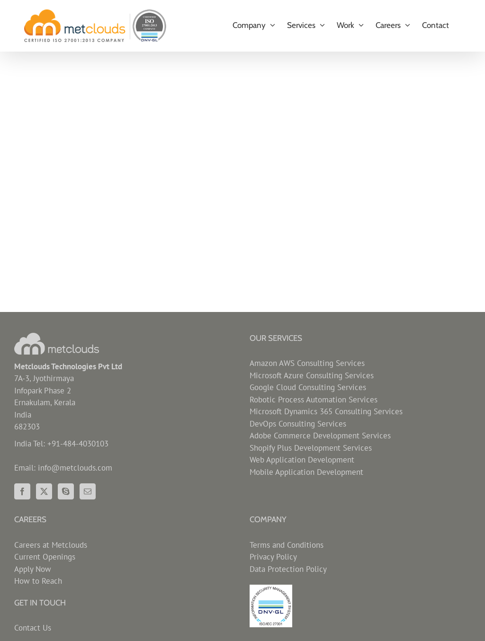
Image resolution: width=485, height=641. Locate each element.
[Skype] (66, 491)
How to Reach (38, 581)
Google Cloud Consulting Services (308, 387)
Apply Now (32, 569)
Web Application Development (302, 459)
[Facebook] (22, 491)
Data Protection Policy (288, 569)
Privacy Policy (273, 557)
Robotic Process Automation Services (313, 399)
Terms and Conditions (286, 545)
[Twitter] (44, 491)
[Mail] (88, 491)
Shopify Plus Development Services (311, 448)
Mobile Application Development (306, 472)
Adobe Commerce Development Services (320, 435)
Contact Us (32, 628)
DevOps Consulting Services (298, 423)
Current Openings (44, 557)
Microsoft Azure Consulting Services (312, 375)
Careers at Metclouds (50, 545)
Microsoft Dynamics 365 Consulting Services (326, 411)
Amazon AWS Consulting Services (307, 363)
